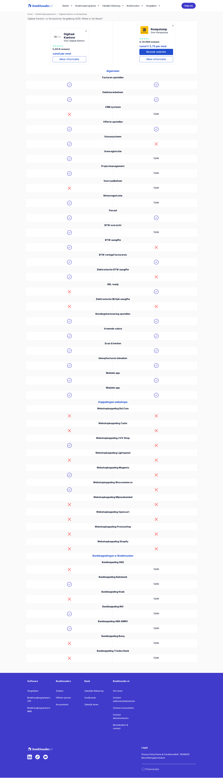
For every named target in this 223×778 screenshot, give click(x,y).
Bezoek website (156, 52)
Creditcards (90, 698)
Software (32, 681)
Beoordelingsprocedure (153, 758)
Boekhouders (133, 6)
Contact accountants (123, 708)
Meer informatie (69, 59)
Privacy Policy (148, 754)
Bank (87, 681)
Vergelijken (33, 691)
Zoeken (59, 691)
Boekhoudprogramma (85, 6)
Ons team (117, 691)
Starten (65, 6)
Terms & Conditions (165, 754)
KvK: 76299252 (182, 754)
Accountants (62, 705)
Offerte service (63, 698)
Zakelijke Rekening (111, 6)
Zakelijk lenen (91, 705)
